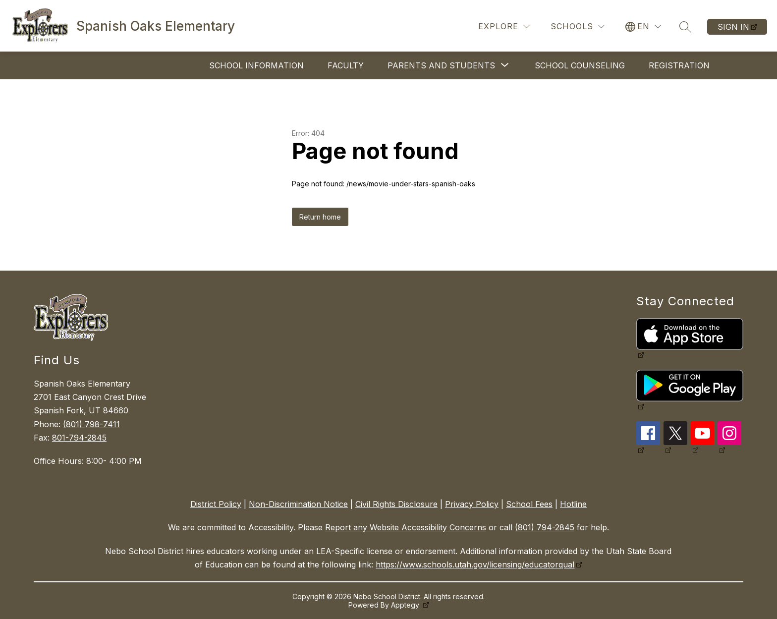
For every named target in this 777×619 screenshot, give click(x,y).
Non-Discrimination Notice (298, 504)
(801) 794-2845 (544, 527)
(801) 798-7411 (91, 424)
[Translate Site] (643, 26)
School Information (256, 65)
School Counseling (580, 65)
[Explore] (504, 26)
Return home (320, 217)
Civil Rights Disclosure (396, 504)
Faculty (346, 65)
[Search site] (685, 27)
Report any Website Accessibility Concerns (405, 527)
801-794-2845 (79, 438)
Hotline (573, 504)
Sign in (733, 27)
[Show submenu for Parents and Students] (441, 65)
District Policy (215, 504)
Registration (679, 65)
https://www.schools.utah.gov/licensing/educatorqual (475, 564)
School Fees (529, 504)
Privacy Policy (472, 504)
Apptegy (406, 605)
